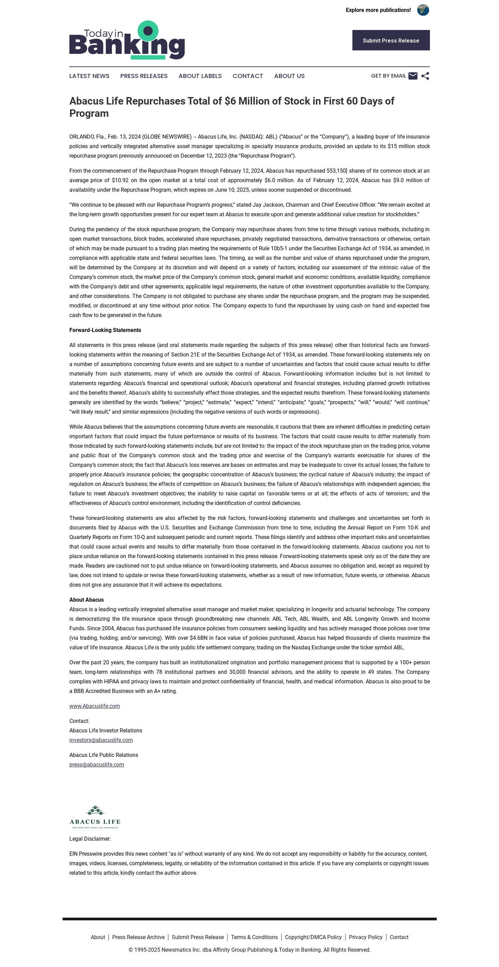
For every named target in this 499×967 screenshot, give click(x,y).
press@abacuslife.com (96, 764)
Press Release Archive (138, 937)
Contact (248, 76)
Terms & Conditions (254, 937)
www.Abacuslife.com (94, 706)
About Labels (200, 76)
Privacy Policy (366, 937)
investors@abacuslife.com (101, 740)
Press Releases (144, 76)
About (98, 937)
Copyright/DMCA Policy (313, 937)
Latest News (89, 76)
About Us (289, 76)
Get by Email (394, 76)
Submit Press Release (198, 937)
